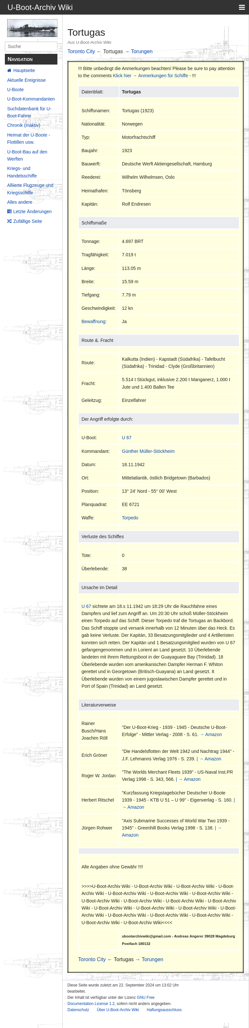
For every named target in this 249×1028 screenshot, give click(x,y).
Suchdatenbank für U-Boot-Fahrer (29, 112)
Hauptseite (24, 70)
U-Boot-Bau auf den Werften (27, 155)
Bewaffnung (93, 321)
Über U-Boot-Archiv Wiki (118, 1010)
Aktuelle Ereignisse (26, 80)
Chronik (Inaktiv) (23, 125)
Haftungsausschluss (164, 1010)
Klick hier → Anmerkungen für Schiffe (150, 75)
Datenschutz (78, 1010)
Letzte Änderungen (32, 211)
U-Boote (15, 89)
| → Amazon (208, 758)
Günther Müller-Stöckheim (148, 451)
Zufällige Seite (27, 221)
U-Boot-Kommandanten (31, 99)
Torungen (142, 51)
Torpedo (130, 517)
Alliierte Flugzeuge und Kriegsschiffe (30, 189)
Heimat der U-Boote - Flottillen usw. (28, 138)
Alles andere (19, 202)
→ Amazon (211, 734)
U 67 (127, 437)
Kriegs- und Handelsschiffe (22, 172)
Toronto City (81, 51)
